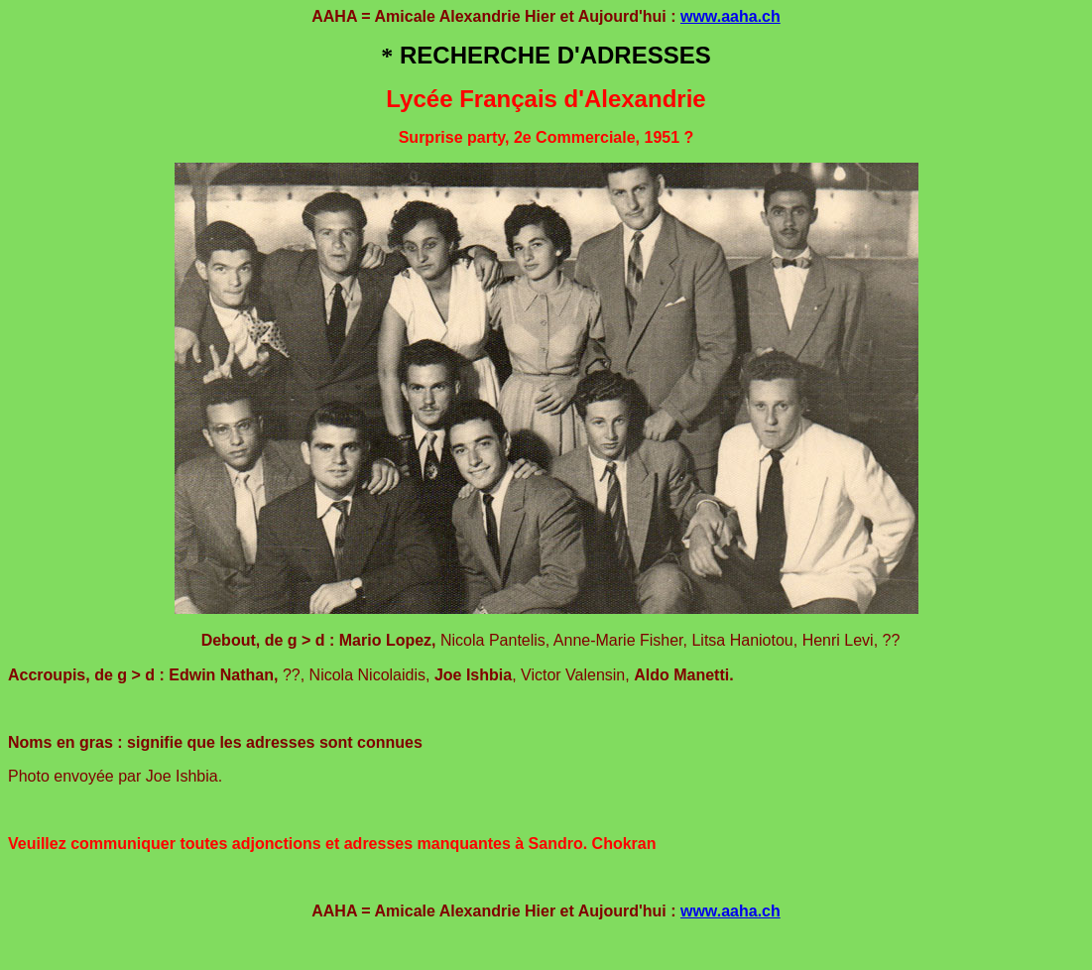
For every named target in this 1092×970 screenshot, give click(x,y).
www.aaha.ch (730, 16)
